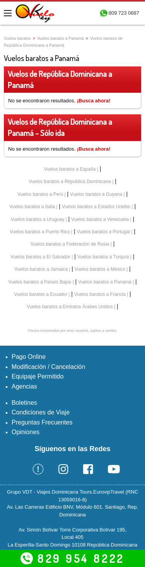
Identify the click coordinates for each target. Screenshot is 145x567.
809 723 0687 (123, 13)
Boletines (24, 402)
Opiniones (25, 432)
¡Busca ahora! (94, 101)
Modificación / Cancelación (48, 366)
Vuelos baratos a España (70, 169)
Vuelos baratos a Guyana (96, 194)
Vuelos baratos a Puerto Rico (40, 231)
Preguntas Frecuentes (42, 422)
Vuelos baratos (17, 38)
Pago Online (29, 356)
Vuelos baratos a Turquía (103, 257)
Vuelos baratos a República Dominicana (70, 181)
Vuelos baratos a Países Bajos (39, 282)
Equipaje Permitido (37, 376)
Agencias (24, 386)
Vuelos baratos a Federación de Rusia (70, 244)
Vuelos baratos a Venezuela (100, 219)
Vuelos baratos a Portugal (103, 231)
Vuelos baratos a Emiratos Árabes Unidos (70, 306)
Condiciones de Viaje (41, 412)
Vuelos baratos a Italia (32, 206)
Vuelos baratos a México (100, 269)
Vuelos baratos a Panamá (60, 38)
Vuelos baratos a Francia (100, 294)
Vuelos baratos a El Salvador (40, 257)
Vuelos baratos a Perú (40, 194)
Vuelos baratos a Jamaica (41, 269)
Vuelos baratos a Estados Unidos (96, 206)
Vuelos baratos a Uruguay (37, 219)
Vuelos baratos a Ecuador (40, 294)
